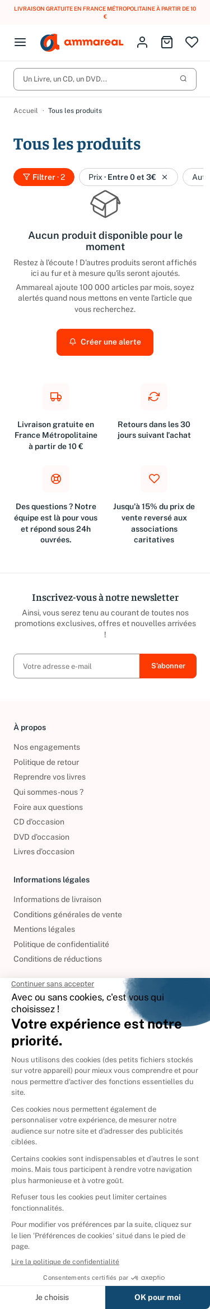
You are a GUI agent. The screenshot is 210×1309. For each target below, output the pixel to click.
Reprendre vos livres (49, 777)
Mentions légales (44, 929)
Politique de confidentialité (61, 944)
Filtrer (44, 177)
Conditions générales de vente (67, 914)
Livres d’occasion (43, 852)
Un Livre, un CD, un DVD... (105, 79)
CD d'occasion (38, 821)
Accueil (25, 111)
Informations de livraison (57, 899)
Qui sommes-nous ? (48, 791)
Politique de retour (46, 762)
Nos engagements (46, 746)
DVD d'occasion (41, 836)
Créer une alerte (105, 342)
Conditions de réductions (57, 959)
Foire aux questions (48, 807)
